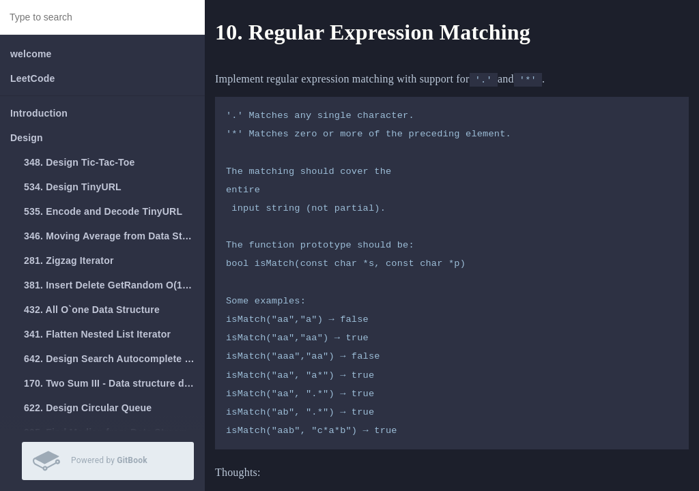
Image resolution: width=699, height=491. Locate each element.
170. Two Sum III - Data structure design (114, 383)
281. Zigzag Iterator (69, 260)
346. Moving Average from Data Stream (114, 235)
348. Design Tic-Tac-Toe (79, 162)
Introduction (39, 113)
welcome (31, 53)
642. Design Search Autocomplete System (114, 358)
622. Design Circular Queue (88, 407)
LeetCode (32, 78)
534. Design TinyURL (73, 186)
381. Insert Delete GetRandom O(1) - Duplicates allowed (114, 285)
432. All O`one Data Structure (92, 309)
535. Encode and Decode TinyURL (103, 211)
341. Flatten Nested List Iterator (97, 334)
